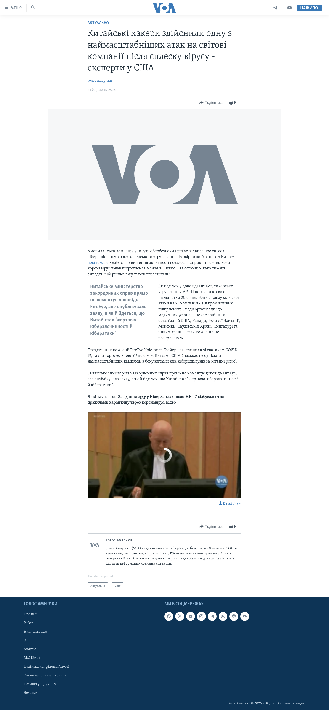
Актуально (98, 23)
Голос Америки (100, 81)
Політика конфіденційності (46, 666)
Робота (29, 623)
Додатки (30, 693)
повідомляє (98, 263)
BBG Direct (32, 658)
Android (30, 649)
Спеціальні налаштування (45, 675)
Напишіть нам (35, 632)
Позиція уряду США (40, 684)
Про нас (30, 614)
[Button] (211, 103)
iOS (26, 640)
